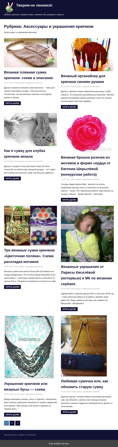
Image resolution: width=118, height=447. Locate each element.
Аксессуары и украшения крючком (28, 83)
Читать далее (12, 103)
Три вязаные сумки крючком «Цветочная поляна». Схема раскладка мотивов (29, 256)
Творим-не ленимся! (34, 5)
